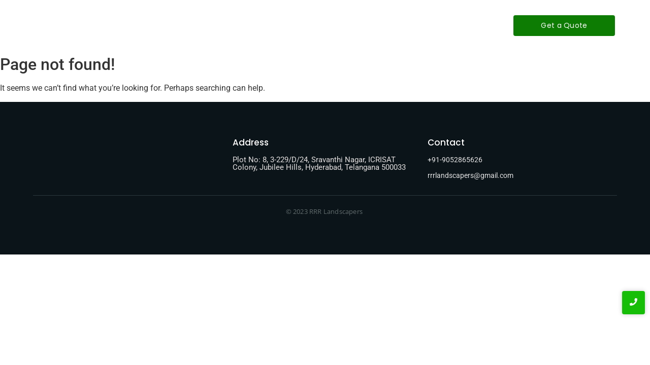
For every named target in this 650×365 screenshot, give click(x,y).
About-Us (260, 25)
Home (214, 25)
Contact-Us (366, 25)
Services (311, 25)
